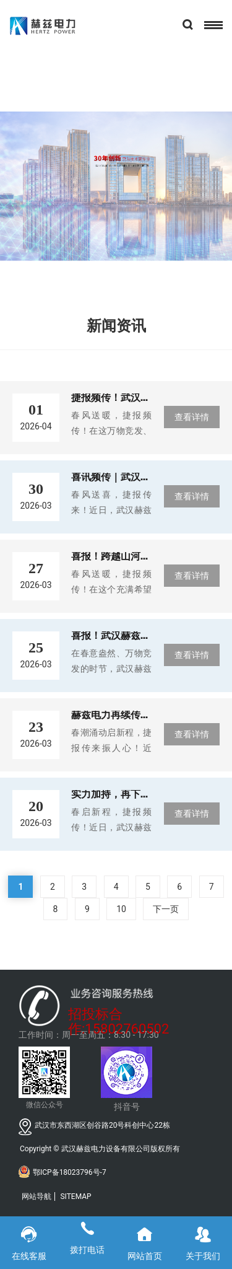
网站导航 (36, 1196)
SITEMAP (75, 1196)
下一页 (166, 909)
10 (121, 909)
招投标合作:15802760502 (118, 1016)
